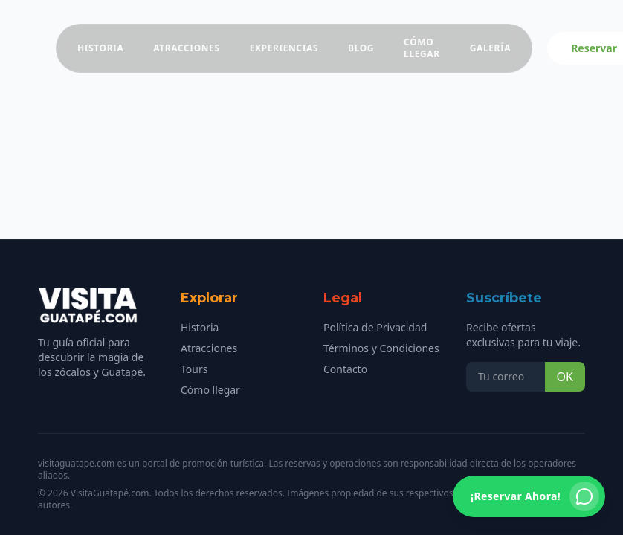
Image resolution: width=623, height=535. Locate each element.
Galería (490, 48)
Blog (361, 48)
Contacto (345, 369)
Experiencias (284, 48)
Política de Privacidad (375, 327)
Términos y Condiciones (381, 348)
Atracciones (186, 48)
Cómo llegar (210, 390)
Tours (194, 369)
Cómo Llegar (422, 48)
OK (565, 377)
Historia (100, 48)
